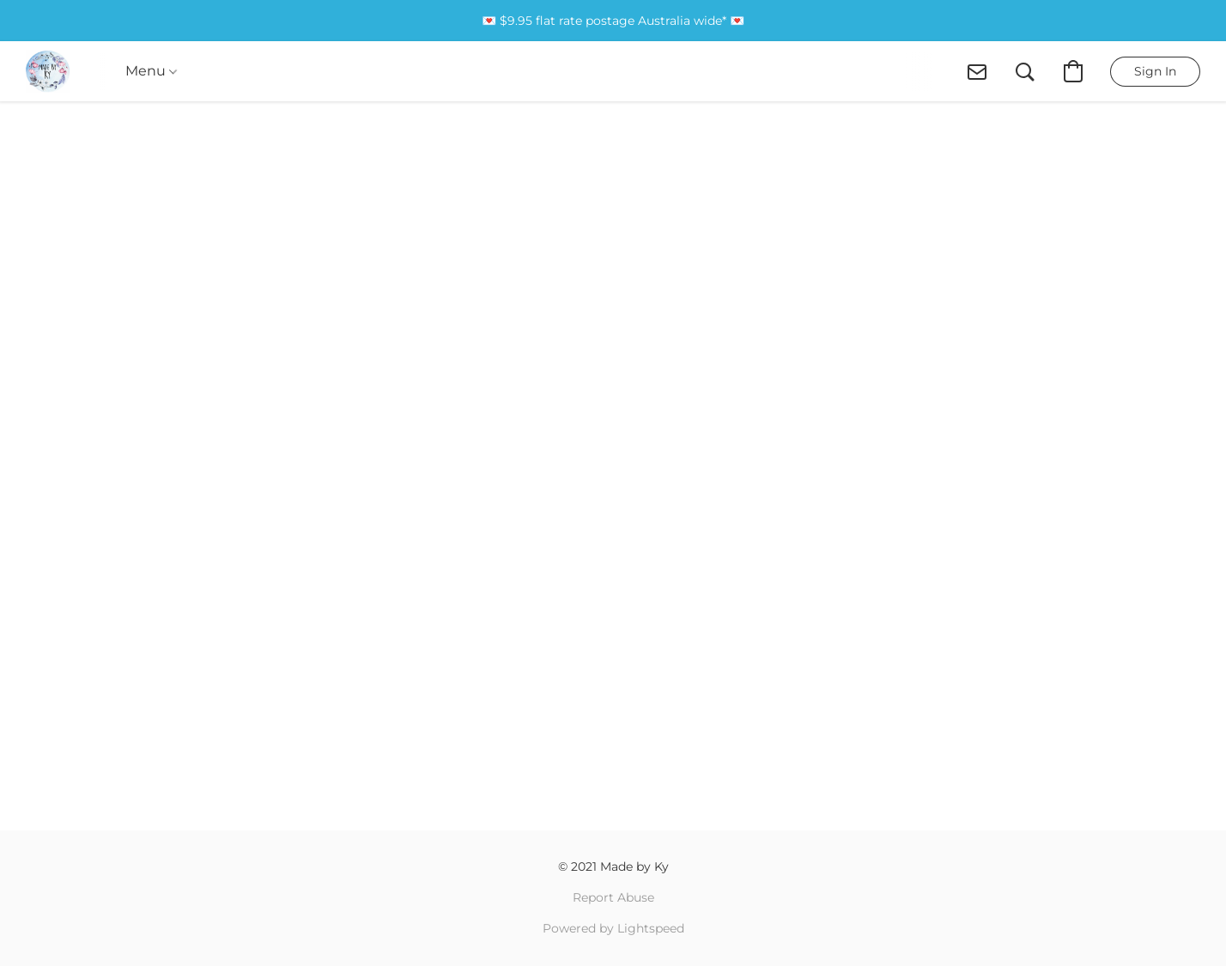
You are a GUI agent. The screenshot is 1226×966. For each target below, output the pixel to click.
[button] (48, 71)
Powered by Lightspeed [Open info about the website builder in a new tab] (613, 928)
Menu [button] (151, 71)
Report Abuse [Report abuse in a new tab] (613, 897)
